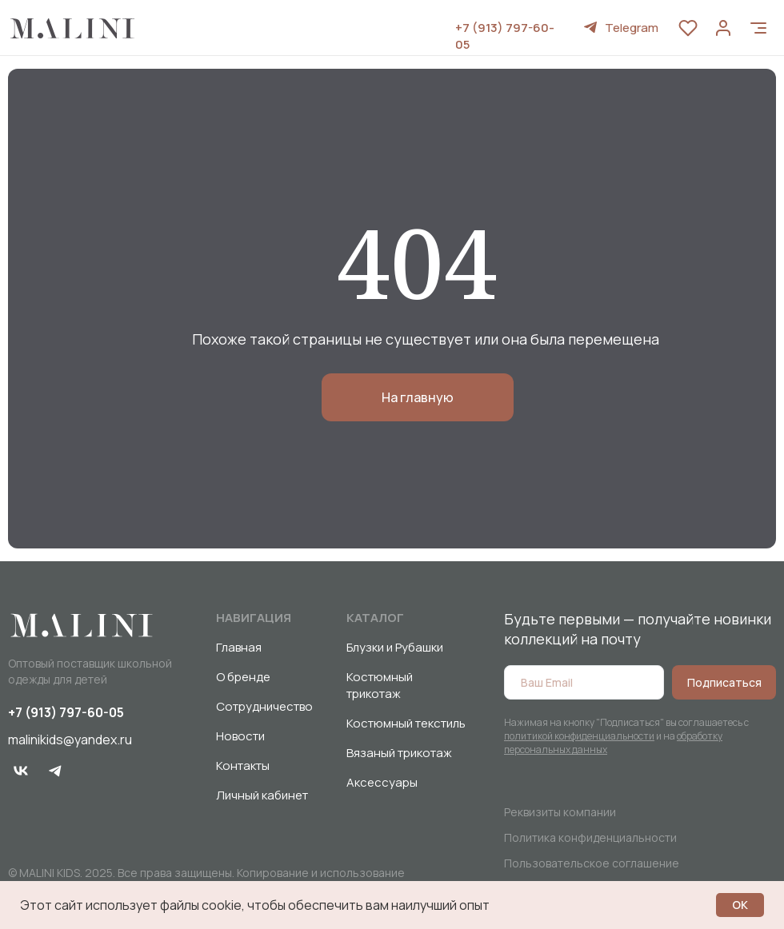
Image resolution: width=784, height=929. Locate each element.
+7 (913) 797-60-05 (66, 712)
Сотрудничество (264, 706)
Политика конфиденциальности (590, 837)
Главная (239, 647)
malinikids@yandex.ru (70, 739)
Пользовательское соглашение (591, 863)
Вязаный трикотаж (399, 752)
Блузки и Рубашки (394, 647)
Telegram (631, 27)
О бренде (243, 676)
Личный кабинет (262, 795)
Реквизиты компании (560, 811)
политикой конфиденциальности (579, 736)
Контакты (243, 765)
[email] (584, 682)
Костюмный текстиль (406, 723)
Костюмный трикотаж (379, 685)
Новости (240, 736)
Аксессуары (382, 782)
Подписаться (724, 682)
